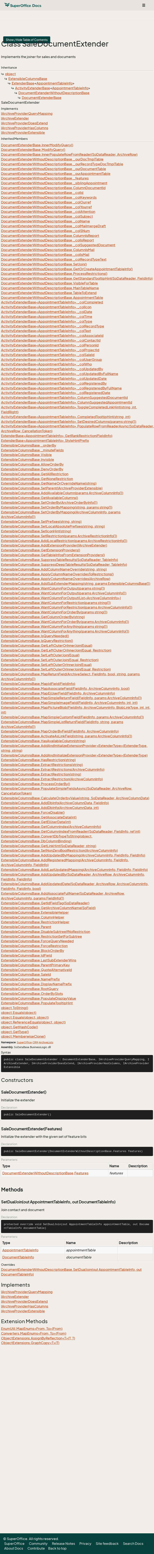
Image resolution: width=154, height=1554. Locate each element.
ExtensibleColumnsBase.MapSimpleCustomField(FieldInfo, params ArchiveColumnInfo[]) (72, 717)
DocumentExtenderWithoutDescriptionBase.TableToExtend (49, 293)
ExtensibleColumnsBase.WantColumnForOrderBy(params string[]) (54, 612)
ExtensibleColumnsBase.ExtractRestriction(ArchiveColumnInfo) (52, 779)
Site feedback (107, 1543)
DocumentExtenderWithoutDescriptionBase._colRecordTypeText (53, 259)
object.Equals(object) (18, 1013)
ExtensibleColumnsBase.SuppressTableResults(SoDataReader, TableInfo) (59, 560)
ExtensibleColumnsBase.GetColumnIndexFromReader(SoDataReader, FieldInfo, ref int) (70, 831)
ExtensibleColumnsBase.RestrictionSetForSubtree (41, 936)
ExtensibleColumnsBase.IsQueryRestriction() (37, 641)
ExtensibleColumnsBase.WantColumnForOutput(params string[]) (53, 588)
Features (81, 1173)
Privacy (85, 1543)
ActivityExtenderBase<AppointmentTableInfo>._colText (46, 331)
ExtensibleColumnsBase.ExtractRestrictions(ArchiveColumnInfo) (52, 769)
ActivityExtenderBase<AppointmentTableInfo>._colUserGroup (51, 360)
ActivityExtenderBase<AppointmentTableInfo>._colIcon (46, 307)
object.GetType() (15, 1032)
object (10, 74)
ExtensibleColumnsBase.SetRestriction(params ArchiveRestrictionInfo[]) (59, 536)
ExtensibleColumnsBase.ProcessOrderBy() (35, 784)
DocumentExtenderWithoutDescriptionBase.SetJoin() (44, 264)
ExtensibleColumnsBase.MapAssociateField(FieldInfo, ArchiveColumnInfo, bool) (65, 688)
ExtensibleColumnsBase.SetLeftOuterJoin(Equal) (40, 655)
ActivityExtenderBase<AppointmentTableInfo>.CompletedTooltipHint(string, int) (65, 417)
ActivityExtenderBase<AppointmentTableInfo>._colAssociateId (52, 336)
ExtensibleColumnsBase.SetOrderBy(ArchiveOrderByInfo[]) (49, 502)
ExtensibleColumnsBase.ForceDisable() (33, 812)
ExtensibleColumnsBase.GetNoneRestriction (37, 479)
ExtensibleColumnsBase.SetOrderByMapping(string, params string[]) (56, 507)
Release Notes (63, 1543)
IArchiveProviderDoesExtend (24, 123)
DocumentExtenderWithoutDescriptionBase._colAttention (48, 212)
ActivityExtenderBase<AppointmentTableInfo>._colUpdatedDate (54, 378)
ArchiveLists (46, 1042)
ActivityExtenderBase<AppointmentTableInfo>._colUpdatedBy (52, 369)
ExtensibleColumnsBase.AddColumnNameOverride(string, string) (54, 569)
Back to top (57, 1548)
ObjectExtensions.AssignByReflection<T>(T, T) (38, 1338)
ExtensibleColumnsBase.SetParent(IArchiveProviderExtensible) (51, 488)
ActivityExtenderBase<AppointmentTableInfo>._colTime (46, 317)
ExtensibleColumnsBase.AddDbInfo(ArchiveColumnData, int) (50, 808)
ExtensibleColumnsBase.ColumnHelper (32, 917)
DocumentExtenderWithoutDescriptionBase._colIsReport (47, 240)
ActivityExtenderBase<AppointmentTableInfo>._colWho (46, 364)
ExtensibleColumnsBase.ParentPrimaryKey (35, 965)
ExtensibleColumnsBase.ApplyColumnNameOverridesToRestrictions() (57, 574)
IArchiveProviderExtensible (23, 132)
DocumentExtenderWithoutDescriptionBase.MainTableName (50, 288)
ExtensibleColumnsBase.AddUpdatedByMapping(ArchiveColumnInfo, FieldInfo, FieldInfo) (73, 855)
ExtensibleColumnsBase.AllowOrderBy (32, 464)
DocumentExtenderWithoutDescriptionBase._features (45, 178)
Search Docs (133, 1543)
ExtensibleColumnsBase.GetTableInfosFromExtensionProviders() (53, 555)
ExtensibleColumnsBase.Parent (26, 927)
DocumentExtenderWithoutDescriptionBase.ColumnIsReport (50, 236)
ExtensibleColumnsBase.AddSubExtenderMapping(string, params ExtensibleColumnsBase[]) (75, 583)
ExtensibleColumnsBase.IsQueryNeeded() (35, 636)
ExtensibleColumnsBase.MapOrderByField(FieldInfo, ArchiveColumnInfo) (60, 731)
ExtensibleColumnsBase (27, 79)
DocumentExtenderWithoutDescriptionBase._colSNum (45, 231)
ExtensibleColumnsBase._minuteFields (32, 450)
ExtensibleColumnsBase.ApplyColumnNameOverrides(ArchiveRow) (55, 579)
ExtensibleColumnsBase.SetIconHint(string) (36, 531)
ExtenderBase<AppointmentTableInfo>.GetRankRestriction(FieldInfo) (56, 436)
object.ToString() (14, 1008)
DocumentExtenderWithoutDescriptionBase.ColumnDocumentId (53, 188)
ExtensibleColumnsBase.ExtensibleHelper (35, 912)
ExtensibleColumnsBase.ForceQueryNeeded (37, 941)
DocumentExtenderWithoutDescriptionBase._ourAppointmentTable (55, 174)
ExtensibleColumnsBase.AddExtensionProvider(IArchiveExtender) (54, 545)
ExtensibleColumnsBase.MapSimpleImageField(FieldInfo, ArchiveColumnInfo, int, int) (69, 703)
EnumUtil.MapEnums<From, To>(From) (31, 1329)
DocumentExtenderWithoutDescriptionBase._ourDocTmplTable (52, 159)
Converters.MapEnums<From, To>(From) (33, 1333)
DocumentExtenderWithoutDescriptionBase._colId (42, 193)
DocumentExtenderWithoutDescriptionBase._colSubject (47, 216)
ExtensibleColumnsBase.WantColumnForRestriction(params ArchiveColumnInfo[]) (66, 607)
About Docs (13, 1548)
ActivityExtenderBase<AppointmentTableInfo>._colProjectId (50, 350)
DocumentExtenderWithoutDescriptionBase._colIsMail (45, 255)
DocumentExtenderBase (41, 98)
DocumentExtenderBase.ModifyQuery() (33, 150)
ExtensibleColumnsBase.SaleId (26, 974)
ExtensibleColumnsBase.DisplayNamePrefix (36, 984)
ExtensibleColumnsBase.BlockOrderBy (32, 951)
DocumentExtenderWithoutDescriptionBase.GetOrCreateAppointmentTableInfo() (67, 269)
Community (38, 1543)
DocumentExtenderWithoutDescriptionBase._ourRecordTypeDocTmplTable (62, 164)
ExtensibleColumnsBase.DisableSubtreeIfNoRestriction (45, 932)
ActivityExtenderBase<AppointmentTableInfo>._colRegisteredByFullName (61, 388)
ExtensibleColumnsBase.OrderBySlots (32, 994)
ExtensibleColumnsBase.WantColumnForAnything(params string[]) (54, 626)
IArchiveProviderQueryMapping (27, 113)
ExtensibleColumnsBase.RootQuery (29, 989)
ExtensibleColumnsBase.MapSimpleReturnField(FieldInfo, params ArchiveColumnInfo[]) (71, 698)
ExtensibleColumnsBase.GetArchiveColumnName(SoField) (48, 908)
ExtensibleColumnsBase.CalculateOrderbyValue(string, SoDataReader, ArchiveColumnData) (75, 798)
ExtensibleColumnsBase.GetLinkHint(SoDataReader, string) (48, 846)
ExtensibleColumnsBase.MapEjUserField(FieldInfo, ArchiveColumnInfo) (58, 693)
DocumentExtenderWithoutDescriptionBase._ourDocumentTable (53, 169)
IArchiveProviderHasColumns (24, 128)
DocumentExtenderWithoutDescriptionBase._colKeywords (49, 197)
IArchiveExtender (15, 118)
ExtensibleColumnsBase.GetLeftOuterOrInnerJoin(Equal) (46, 645)
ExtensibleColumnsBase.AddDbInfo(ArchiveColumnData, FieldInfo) (55, 803)
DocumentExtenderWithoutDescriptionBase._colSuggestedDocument (58, 245)
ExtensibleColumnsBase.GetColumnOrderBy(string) (43, 617)
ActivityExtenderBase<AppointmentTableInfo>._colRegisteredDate (55, 393)
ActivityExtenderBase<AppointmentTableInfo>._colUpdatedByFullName (59, 374)
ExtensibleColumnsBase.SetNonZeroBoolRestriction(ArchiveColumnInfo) (59, 850)
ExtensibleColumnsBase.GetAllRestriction (34, 474)
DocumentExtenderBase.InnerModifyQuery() (37, 145)
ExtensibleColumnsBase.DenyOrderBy (32, 469)
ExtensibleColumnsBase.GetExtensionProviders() (40, 550)
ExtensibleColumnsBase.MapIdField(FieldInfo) (38, 684)
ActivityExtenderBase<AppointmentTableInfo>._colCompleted (52, 302)
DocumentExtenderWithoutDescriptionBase (53, 93)
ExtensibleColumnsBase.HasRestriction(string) (38, 760)
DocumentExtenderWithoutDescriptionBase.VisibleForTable (49, 283)
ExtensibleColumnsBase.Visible (26, 455)
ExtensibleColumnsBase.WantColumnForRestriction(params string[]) (56, 603)
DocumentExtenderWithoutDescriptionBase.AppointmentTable (52, 298)
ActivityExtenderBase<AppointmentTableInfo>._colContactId (51, 340)
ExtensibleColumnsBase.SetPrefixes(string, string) (41, 521)
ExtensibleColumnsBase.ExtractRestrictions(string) (42, 765)
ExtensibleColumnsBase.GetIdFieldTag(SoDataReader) (45, 903)
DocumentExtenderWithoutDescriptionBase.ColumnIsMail (47, 250)
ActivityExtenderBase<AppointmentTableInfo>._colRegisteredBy (54, 383)
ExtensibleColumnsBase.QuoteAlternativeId (36, 970)
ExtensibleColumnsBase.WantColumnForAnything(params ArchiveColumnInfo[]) (65, 631)
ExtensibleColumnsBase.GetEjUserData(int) (36, 822)
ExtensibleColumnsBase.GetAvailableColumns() (39, 498)
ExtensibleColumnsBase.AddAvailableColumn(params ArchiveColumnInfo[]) (62, 493)
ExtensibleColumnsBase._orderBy (28, 445)
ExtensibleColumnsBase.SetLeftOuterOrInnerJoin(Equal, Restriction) (56, 669)
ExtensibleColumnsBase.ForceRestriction (34, 946)
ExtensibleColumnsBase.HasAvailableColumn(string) (43, 741)
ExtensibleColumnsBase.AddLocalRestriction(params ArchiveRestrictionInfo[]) (64, 541)
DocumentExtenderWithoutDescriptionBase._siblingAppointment (54, 183)
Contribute (36, 1548)
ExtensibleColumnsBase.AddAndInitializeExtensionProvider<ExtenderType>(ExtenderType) (74, 755)
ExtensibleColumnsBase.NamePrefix (30, 979)
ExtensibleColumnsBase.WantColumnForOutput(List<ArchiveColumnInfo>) (61, 598)
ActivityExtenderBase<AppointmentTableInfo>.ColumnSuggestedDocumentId (64, 397)
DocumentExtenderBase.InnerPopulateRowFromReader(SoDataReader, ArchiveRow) (69, 154)
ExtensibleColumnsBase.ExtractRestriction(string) (41, 774)
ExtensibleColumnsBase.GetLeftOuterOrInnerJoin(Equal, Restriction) (56, 650)
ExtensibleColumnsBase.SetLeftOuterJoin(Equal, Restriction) (49, 660)
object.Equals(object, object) (25, 1017)
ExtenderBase (23, 83)
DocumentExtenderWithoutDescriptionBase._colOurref (46, 202)
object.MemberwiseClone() (23, 1036)
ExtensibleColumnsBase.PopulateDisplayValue (38, 998)
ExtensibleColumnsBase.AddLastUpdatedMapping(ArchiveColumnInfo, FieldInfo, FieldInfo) (74, 870)
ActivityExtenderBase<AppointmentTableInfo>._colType (46, 321)
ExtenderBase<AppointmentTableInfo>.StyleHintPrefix (45, 440)
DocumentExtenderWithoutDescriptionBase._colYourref (46, 207)
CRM (35, 1042)
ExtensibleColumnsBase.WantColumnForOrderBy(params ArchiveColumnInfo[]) (65, 622)
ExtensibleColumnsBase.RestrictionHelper (35, 922)
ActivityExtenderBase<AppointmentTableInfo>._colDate (46, 312)
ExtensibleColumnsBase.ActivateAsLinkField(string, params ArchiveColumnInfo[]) (66, 736)
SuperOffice (24, 1042)
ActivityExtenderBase (32, 88)
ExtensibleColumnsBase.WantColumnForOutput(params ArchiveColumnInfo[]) (63, 593)
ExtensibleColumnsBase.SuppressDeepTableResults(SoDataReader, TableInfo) (64, 564)
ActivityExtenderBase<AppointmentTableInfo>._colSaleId (47, 355)
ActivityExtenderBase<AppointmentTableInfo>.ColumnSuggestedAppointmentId (66, 402)
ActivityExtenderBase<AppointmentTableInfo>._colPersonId (50, 345)
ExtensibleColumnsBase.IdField (26, 955)
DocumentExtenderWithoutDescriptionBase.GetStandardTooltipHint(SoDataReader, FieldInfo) (77, 278)
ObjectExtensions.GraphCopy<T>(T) (30, 1343)
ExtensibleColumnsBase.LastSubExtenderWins (38, 960)
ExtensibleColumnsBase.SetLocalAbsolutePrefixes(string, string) (53, 526)
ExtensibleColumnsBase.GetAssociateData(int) (38, 817)
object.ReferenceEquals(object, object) (33, 1022)
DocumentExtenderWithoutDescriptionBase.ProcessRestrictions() (54, 274)
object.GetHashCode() (19, 1027)
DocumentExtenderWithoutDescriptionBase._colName (45, 221)
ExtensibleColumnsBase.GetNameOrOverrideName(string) (48, 483)
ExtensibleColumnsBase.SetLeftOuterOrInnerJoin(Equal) (46, 665)
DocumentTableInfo (18, 1257)
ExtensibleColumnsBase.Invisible (27, 459)
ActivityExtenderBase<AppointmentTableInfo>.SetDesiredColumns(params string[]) (68, 421)
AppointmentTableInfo (54, 83)
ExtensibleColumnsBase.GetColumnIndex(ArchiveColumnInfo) (51, 827)
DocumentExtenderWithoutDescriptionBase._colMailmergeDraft (53, 226)
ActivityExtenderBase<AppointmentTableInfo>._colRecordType (52, 326)
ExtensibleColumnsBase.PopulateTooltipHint (37, 1003)
